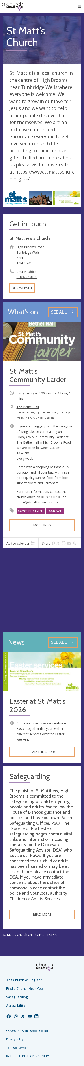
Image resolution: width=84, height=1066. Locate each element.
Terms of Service (17, 1048)
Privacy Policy (14, 1039)
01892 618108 (27, 277)
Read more (42, 914)
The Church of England (24, 980)
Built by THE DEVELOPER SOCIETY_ (28, 1056)
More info (42, 525)
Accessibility (15, 1005)
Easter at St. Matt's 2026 (37, 705)
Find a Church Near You (24, 988)
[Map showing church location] (42, 590)
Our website (22, 288)
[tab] (20, 543)
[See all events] (63, 312)
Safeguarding (17, 997)
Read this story (42, 752)
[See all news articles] (63, 642)
